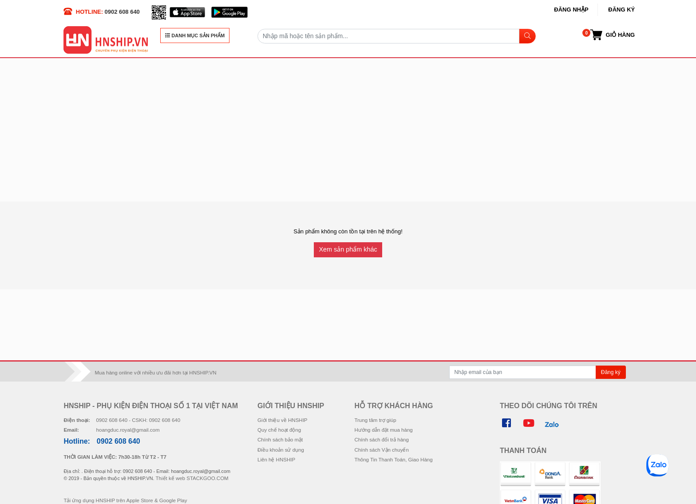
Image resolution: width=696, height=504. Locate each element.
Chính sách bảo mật (280, 439)
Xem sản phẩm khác (348, 249)
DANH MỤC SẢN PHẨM (195, 35)
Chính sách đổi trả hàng (381, 439)
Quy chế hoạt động (279, 430)
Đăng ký (621, 9)
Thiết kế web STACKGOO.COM (192, 478)
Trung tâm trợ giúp (375, 420)
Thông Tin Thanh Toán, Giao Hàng (393, 459)
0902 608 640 (122, 11)
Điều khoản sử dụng (280, 450)
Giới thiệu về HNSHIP (282, 420)
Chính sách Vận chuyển (381, 450)
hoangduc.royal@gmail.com (128, 430)
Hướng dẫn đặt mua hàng (383, 430)
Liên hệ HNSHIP (276, 459)
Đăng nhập (571, 9)
